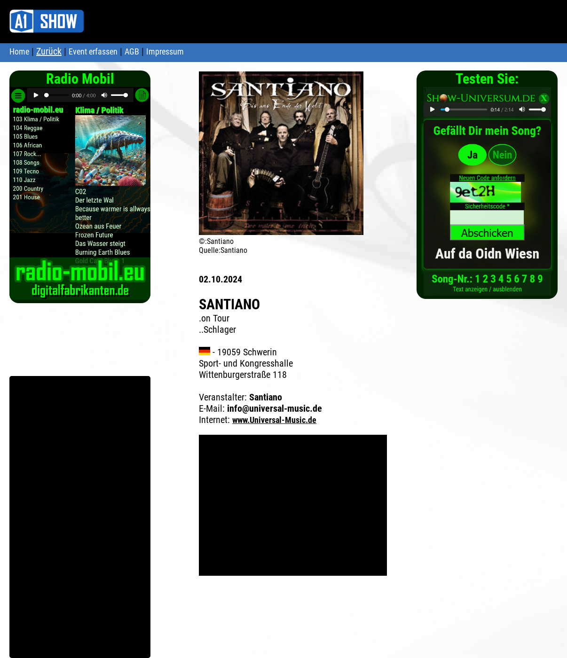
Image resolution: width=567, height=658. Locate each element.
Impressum (165, 51)
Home (19, 51)
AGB (132, 51)
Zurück (49, 51)
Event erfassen (93, 51)
